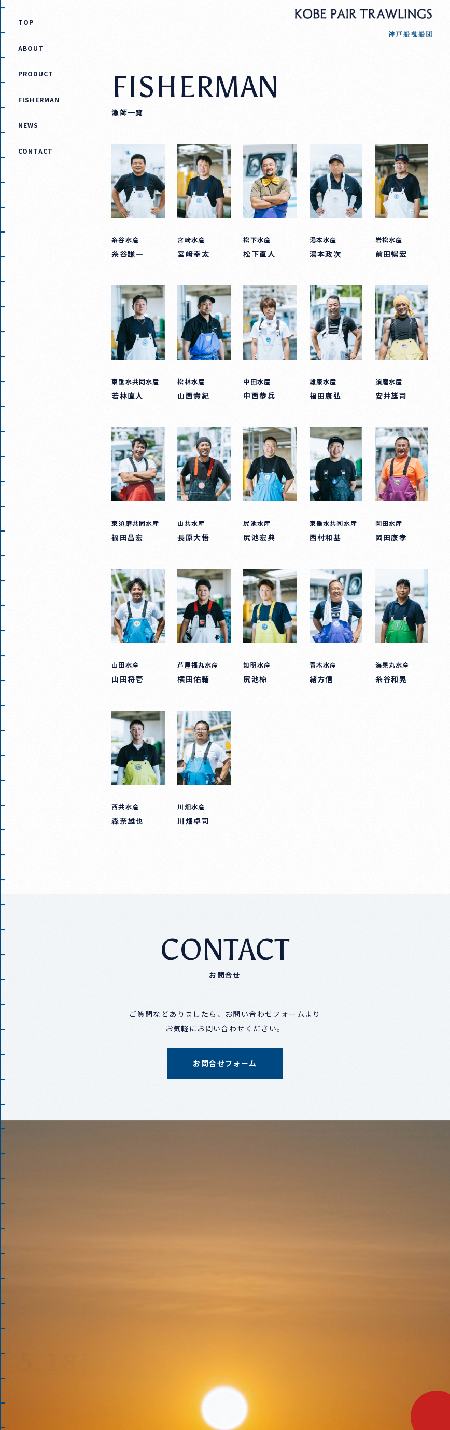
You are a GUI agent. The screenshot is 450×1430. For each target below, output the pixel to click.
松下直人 (259, 254)
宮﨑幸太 (193, 254)
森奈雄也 (127, 820)
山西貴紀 (193, 395)
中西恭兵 (259, 395)
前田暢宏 (391, 254)
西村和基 (326, 537)
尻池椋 (255, 679)
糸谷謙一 (127, 254)
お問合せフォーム (225, 1063)
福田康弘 (326, 395)
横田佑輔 (193, 679)
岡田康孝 (391, 537)
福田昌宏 (127, 537)
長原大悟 (193, 537)
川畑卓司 (193, 820)
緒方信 (321, 679)
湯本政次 (326, 254)
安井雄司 (391, 395)
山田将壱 (127, 679)
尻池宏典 (259, 537)
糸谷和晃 (391, 679)
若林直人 (127, 395)
